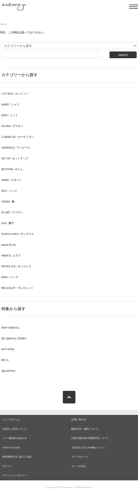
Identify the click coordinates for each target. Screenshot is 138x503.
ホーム (3, 24)
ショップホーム (11, 419)
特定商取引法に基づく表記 (17, 456)
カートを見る (78, 466)
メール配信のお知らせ (14, 438)
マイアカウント (80, 456)
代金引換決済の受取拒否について (89, 438)
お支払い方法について (14, 428)
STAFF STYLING (11, 447)
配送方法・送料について (85, 428)
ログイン (7, 466)
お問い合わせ (78, 419)
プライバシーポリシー (14, 475)
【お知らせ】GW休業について (88, 447)
